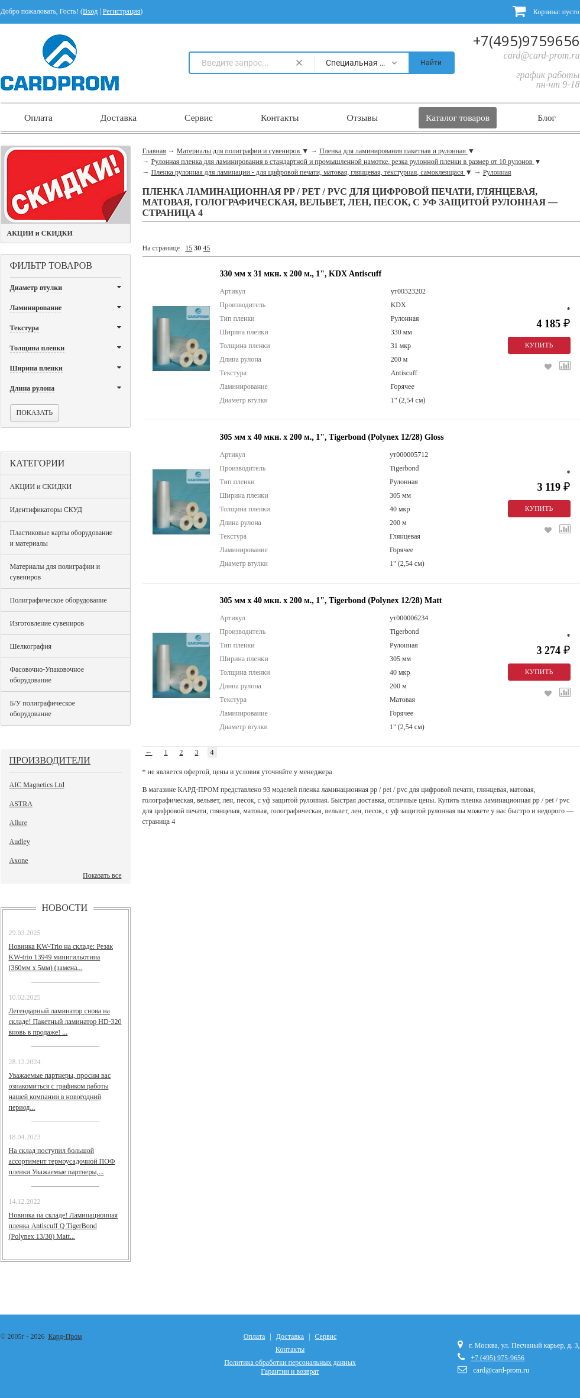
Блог (546, 117)
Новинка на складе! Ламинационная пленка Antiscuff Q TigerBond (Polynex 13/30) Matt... (63, 1226)
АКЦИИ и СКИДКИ (41, 486)
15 (188, 248)
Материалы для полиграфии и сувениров (55, 571)
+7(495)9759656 (526, 40)
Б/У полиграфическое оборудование (43, 708)
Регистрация (122, 11)
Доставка (119, 117)
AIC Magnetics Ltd (36, 785)
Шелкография (31, 646)
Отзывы (362, 117)
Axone (18, 860)
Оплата (38, 117)
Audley (19, 841)
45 (206, 248)
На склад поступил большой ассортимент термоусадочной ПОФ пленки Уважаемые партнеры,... (62, 1161)
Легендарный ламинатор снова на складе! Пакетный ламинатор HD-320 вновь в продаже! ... (65, 1021)
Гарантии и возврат (290, 1371)
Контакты (280, 117)
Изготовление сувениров (47, 623)
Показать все (102, 875)
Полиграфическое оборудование (58, 600)
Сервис (198, 117)
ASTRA (21, 804)
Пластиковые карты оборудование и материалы (61, 538)
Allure (18, 823)
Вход (90, 11)
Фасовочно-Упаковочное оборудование (47, 674)
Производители (49, 760)
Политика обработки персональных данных (290, 1362)
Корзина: (546, 11)
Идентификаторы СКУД (46, 509)
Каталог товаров (458, 117)
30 (197, 248)
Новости (65, 908)
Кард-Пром (65, 1336)
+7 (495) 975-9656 (497, 1358)
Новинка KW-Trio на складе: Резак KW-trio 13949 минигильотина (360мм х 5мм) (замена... (61, 957)
